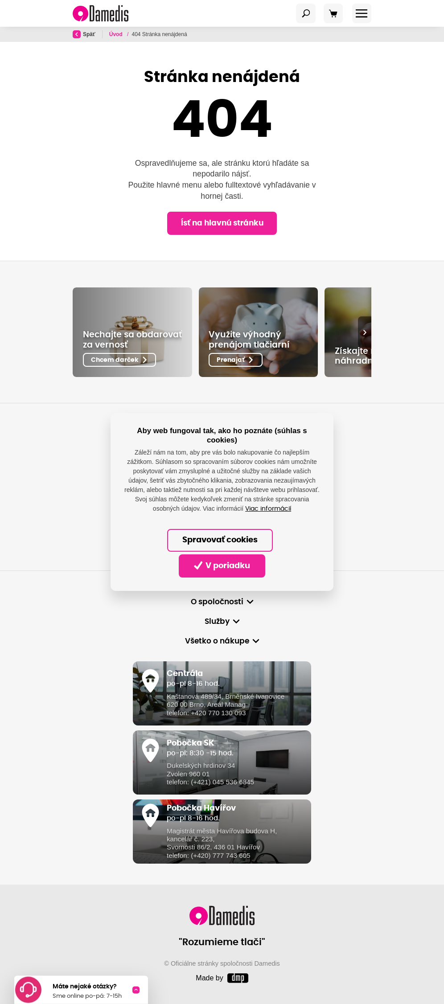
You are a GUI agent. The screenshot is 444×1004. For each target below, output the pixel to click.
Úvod (116, 34)
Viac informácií (268, 509)
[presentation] (364, 332)
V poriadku (222, 565)
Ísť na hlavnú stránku (222, 223)
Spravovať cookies (220, 540)
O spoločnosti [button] (217, 602)
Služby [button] (217, 621)
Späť (84, 34)
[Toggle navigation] (306, 13)
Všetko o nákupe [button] (217, 641)
